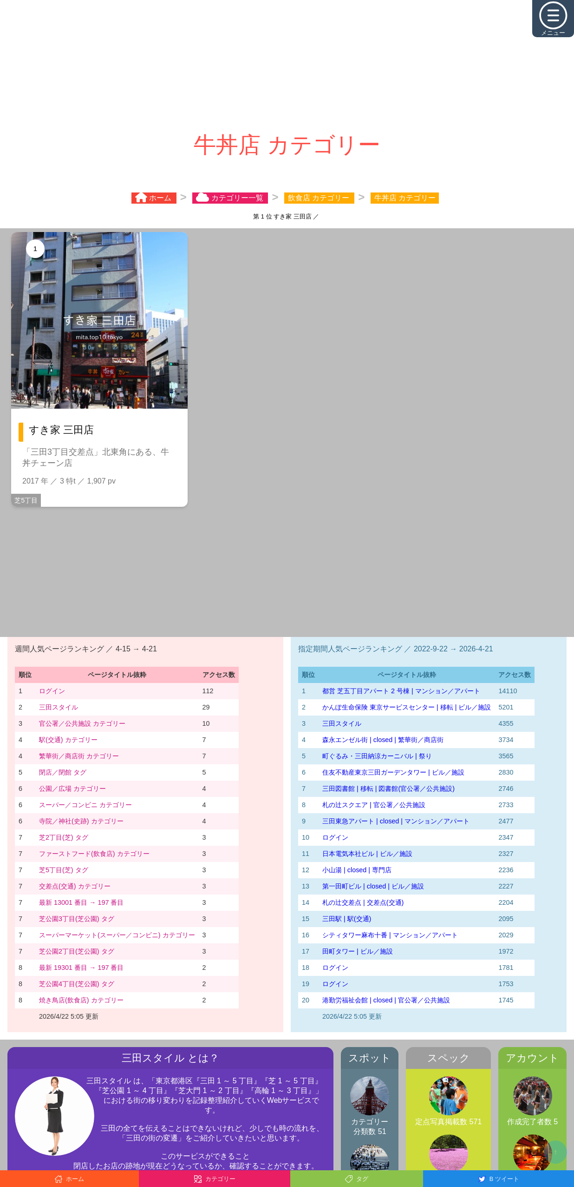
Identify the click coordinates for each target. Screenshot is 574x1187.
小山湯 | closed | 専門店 (356, 870)
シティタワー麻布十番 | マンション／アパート (390, 935)
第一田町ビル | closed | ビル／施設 (373, 886)
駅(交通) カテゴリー (68, 739)
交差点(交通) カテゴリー (75, 886)
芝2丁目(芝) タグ (63, 837)
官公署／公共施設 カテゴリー (82, 723)
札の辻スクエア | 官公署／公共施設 (373, 805)
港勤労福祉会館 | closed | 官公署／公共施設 (386, 1000)
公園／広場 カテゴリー (72, 788)
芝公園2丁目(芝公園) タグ (76, 951)
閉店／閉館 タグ (62, 772)
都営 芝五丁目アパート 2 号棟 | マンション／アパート (401, 691)
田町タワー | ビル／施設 (357, 951)
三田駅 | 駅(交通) (346, 918)
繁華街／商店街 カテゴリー (79, 756)
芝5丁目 (26, 500)
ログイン (52, 691)
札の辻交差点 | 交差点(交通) (363, 902)
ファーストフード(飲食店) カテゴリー (94, 853)
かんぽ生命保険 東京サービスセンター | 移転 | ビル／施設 (406, 707)
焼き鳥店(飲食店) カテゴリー (81, 1000)
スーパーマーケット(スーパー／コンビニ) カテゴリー (117, 935)
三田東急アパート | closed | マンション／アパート (396, 821)
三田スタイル (58, 707)
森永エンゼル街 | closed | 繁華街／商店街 (383, 739)
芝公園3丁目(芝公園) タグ (76, 918)
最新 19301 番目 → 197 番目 (81, 967)
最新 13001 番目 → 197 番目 (81, 902)
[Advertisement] (287, 65)
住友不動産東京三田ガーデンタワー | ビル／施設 (393, 772)
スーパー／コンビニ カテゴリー (85, 805)
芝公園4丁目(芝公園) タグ (76, 984)
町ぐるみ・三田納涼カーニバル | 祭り (377, 756)
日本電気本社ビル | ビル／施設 (367, 853)
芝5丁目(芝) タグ (63, 870)
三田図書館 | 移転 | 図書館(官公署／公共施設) (388, 788)
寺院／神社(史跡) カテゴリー (81, 821)
